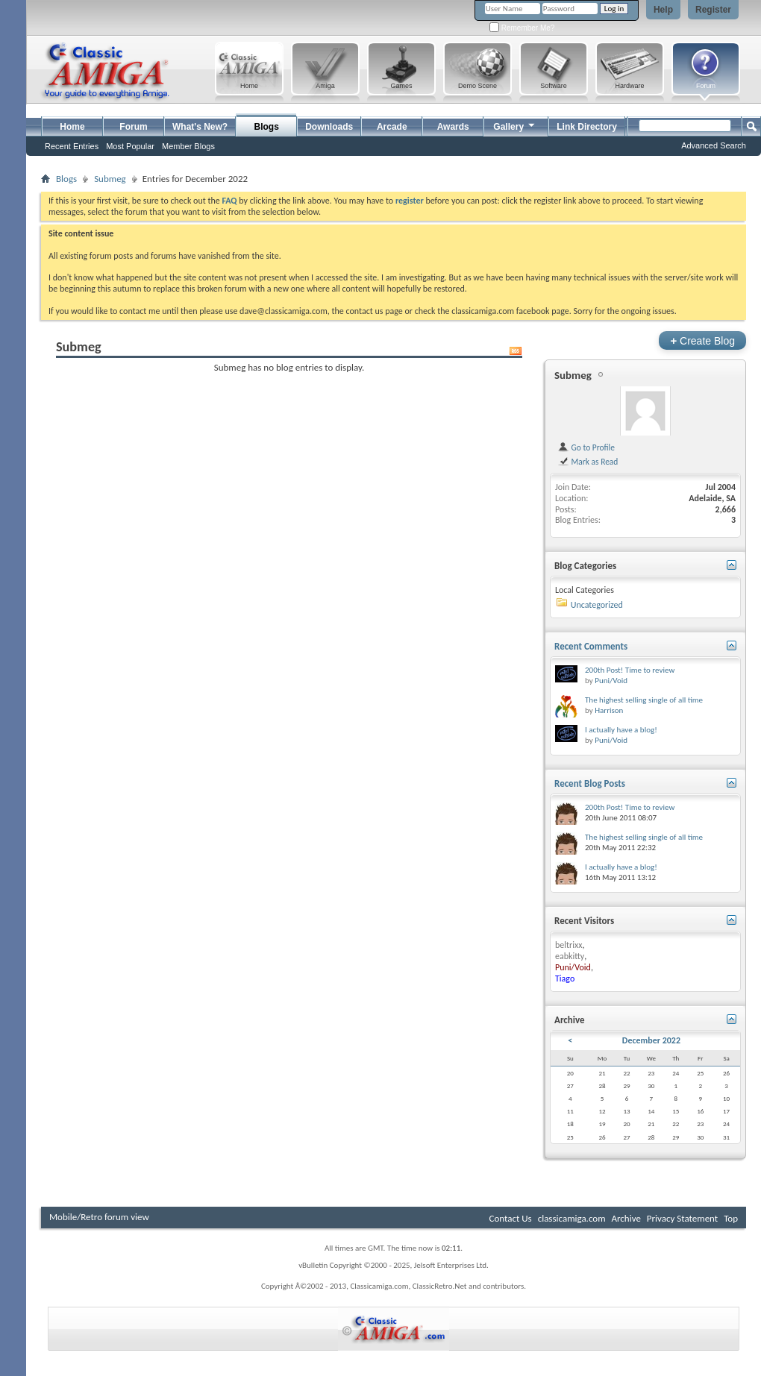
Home (72, 127)
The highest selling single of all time (644, 700)
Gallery (514, 125)
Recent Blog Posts (589, 783)
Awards (453, 127)
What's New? (200, 127)
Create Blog (702, 340)
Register (713, 9)
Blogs (266, 127)
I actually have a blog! (621, 730)
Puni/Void (611, 680)
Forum (133, 127)
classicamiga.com (572, 1218)
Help (663, 9)
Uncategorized (597, 605)
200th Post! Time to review (629, 670)
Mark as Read (587, 461)
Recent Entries (71, 146)
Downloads (329, 127)
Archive (625, 1218)
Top (731, 1218)
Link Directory (587, 127)
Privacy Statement (682, 1218)
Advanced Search (713, 145)
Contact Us (510, 1218)
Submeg (110, 178)
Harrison (609, 710)
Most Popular (130, 146)
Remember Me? (521, 28)
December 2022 (651, 1040)
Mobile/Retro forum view (99, 1216)
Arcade (392, 127)
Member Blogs (188, 146)
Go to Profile (586, 447)
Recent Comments (590, 646)
